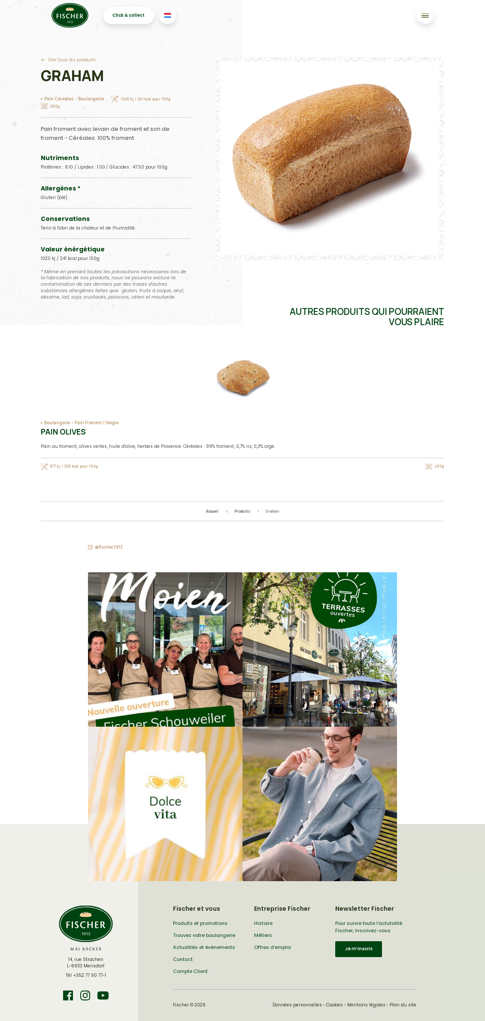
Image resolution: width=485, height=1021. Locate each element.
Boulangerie (91, 99)
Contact (183, 959)
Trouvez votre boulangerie (204, 935)
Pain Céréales (58, 99)
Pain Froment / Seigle (96, 423)
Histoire (263, 923)
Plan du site (403, 1005)
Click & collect (128, 15)
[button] (165, 649)
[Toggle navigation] (425, 15)
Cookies (334, 1005)
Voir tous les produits (72, 60)
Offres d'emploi (272, 947)
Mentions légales (366, 1005)
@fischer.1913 (109, 547)
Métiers (263, 935)
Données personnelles (297, 1005)
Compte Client (190, 971)
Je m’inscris (359, 949)
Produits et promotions (200, 923)
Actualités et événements (204, 947)
